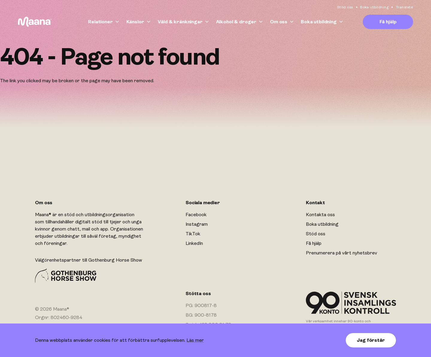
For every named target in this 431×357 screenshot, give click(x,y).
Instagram (197, 224)
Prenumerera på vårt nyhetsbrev (341, 253)
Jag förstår (371, 340)
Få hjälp (388, 22)
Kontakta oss (320, 214)
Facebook (196, 214)
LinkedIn (194, 243)
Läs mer (195, 340)
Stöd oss (345, 7)
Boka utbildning (374, 7)
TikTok (193, 234)
